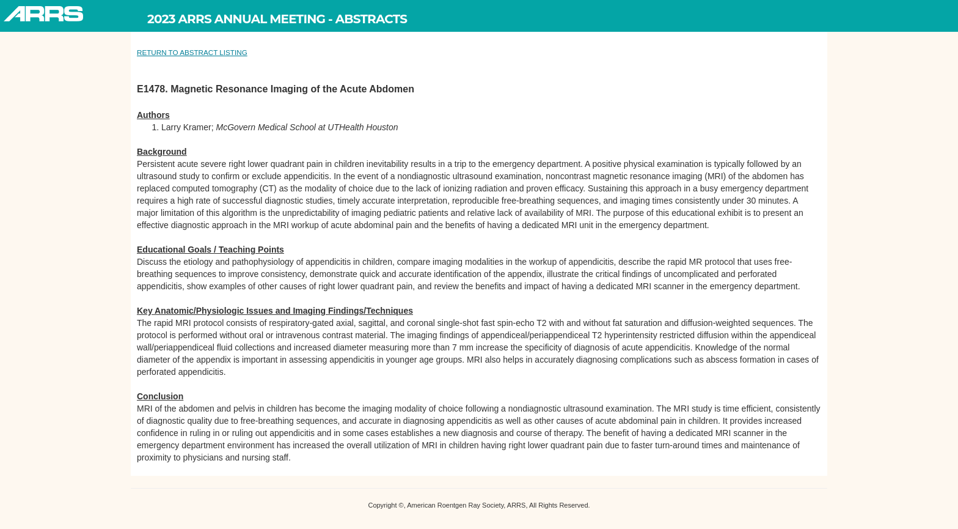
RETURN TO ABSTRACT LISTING (192, 52)
